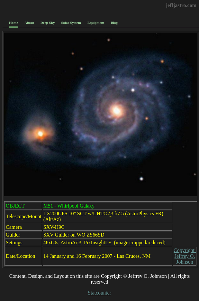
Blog (114, 22)
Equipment (95, 22)
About (29, 22)
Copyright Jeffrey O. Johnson (185, 256)
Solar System (71, 22)
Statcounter (99, 293)
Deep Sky (48, 22)
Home (13, 22)
